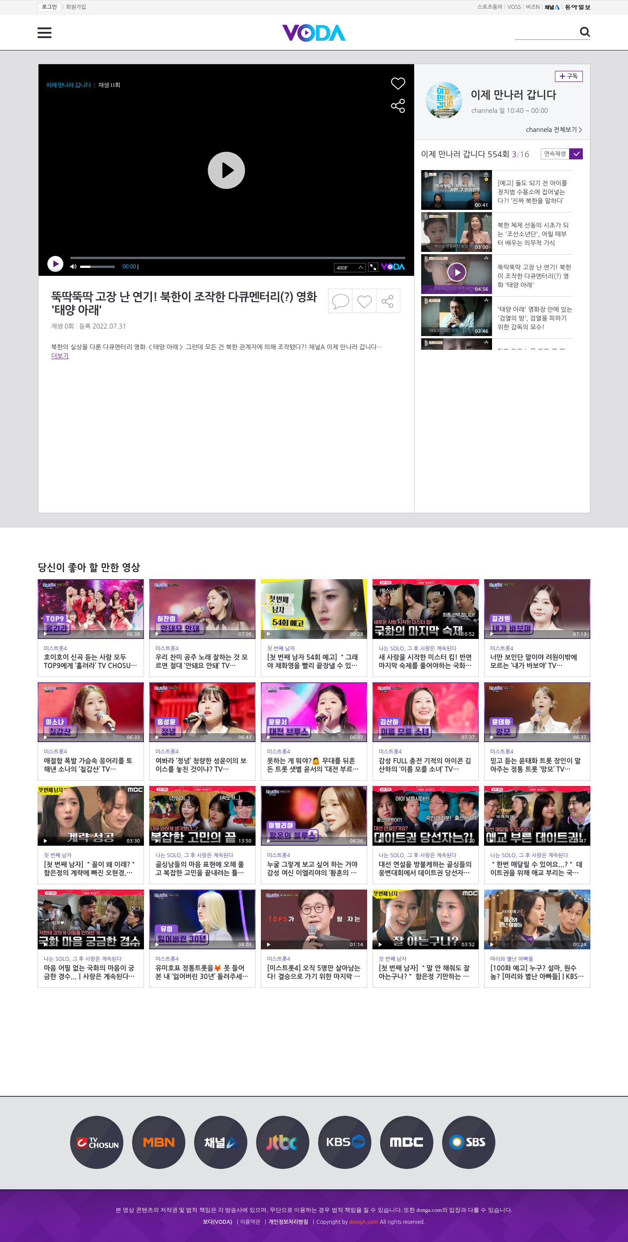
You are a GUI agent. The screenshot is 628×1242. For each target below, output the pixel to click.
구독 (569, 76)
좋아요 (364, 301)
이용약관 (250, 1222)
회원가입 (76, 7)
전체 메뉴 (44, 32)
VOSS (514, 7)
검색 (585, 32)
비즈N (533, 7)
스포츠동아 (489, 7)
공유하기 (388, 301)
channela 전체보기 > (554, 130)
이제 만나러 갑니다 (514, 95)
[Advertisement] (226, 396)
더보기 (60, 356)
